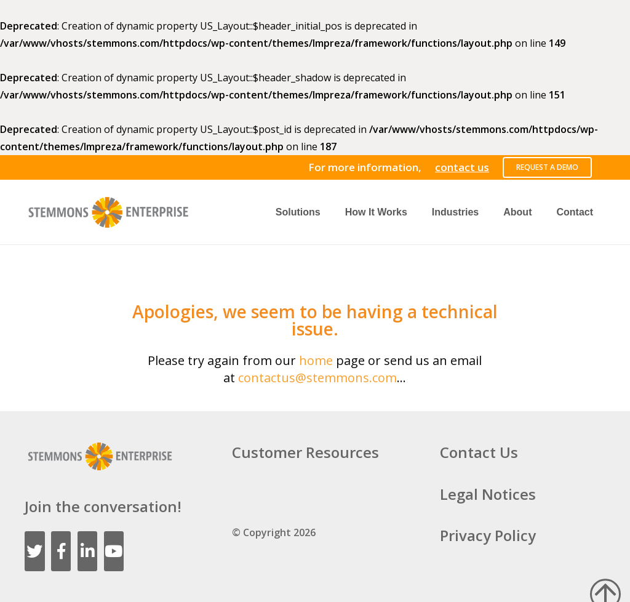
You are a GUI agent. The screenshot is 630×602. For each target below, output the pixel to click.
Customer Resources (305, 452)
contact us (462, 167)
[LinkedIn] (88, 551)
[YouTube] (114, 551)
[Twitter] (35, 551)
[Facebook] (61, 551)
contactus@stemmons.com (317, 377)
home (316, 360)
